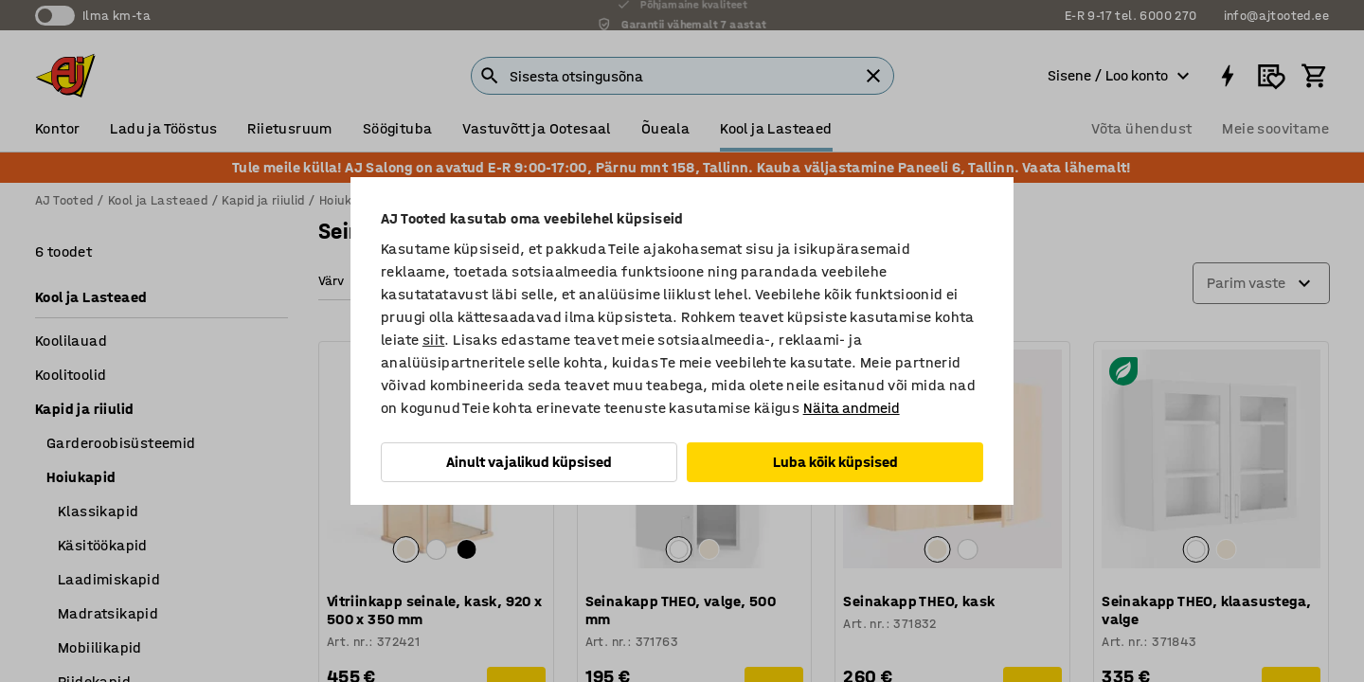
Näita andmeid (851, 408)
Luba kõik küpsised (835, 462)
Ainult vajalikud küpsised (529, 462)
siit (433, 340)
